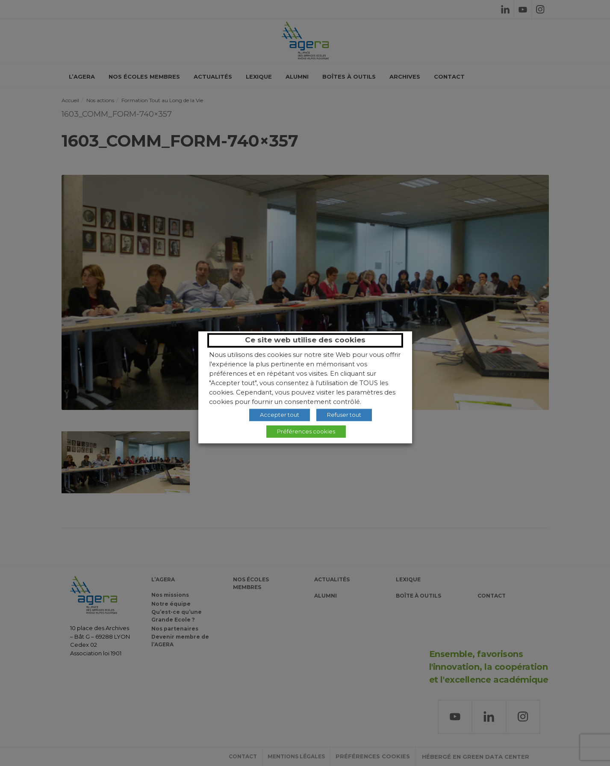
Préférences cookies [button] (306, 431)
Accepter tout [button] (279, 414)
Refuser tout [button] (344, 414)
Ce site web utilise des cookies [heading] (305, 340)
